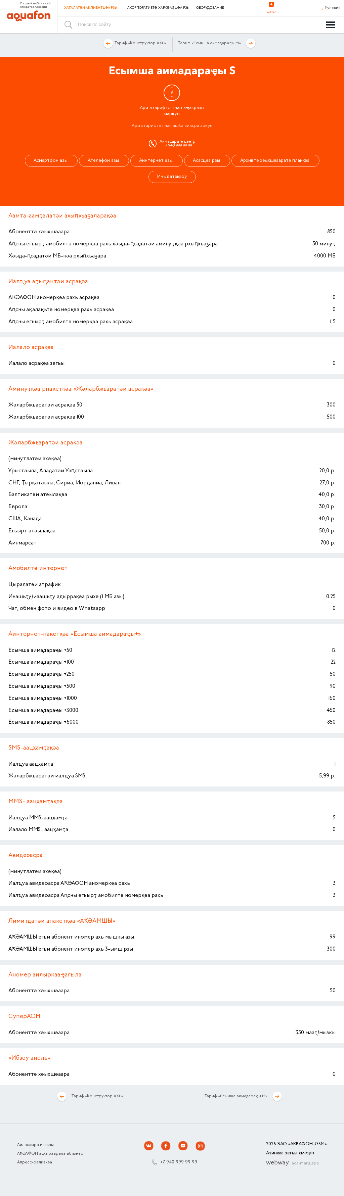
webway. (292, 1163)
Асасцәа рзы (207, 160)
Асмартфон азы (51, 160)
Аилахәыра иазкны (35, 1145)
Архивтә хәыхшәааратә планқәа (275, 160)
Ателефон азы (104, 160)
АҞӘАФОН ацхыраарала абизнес (50, 1154)
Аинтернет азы (156, 160)
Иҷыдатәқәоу (172, 177)
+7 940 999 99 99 (178, 1162)
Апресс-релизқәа (34, 1162)
